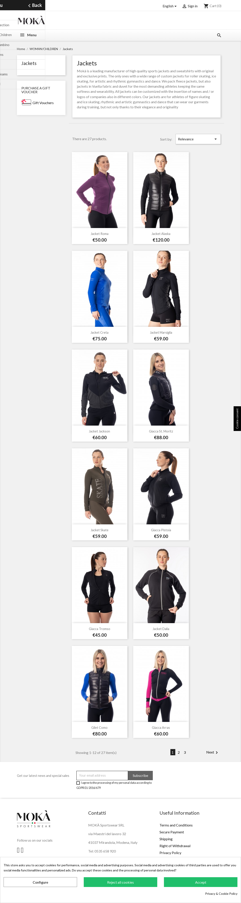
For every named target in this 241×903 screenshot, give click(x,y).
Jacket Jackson (99, 431)
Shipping (166, 839)
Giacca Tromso (99, 629)
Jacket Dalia (161, 629)
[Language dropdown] (170, 6)
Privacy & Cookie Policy (221, 893)
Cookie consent (237, 419)
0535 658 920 (105, 851)
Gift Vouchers (43, 103)
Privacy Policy (170, 852)
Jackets (29, 63)
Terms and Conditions (176, 825)
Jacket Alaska (160, 234)
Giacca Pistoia (161, 530)
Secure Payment (171, 832)
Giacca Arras (161, 727)
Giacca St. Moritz (161, 431)
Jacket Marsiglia (161, 332)
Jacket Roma (99, 234)
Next (212, 752)
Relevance (198, 139)
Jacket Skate (99, 530)
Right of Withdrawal (174, 846)
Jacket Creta (99, 332)
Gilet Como (99, 727)
